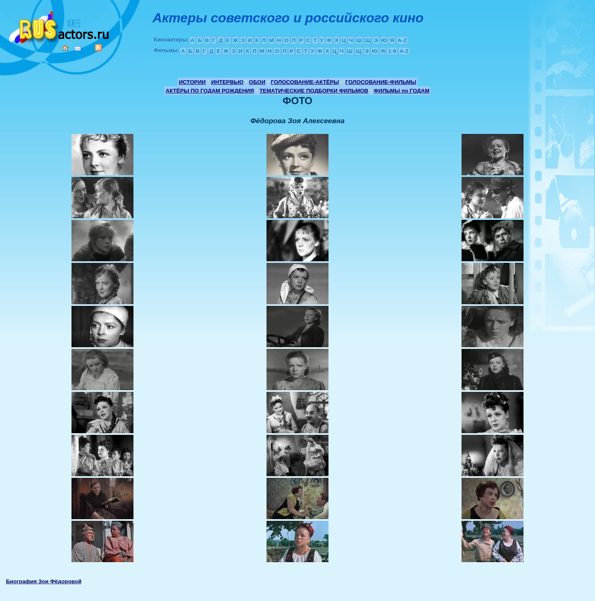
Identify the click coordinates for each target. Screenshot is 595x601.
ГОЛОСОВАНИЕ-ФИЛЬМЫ (380, 82)
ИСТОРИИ (192, 82)
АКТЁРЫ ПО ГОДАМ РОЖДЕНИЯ (210, 91)
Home (65, 48)
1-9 (392, 51)
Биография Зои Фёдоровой (43, 581)
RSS (98, 47)
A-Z (402, 40)
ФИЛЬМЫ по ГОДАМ (401, 91)
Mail (77, 48)
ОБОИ (257, 82)
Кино (60, 25)
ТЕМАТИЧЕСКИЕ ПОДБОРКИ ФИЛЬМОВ (313, 91)
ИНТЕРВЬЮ (227, 82)
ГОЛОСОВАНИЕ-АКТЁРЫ (305, 82)
